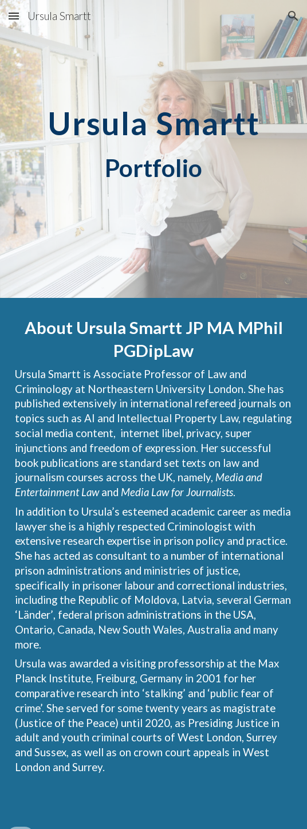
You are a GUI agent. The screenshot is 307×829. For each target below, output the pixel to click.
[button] (13, 16)
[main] (153, 149)
